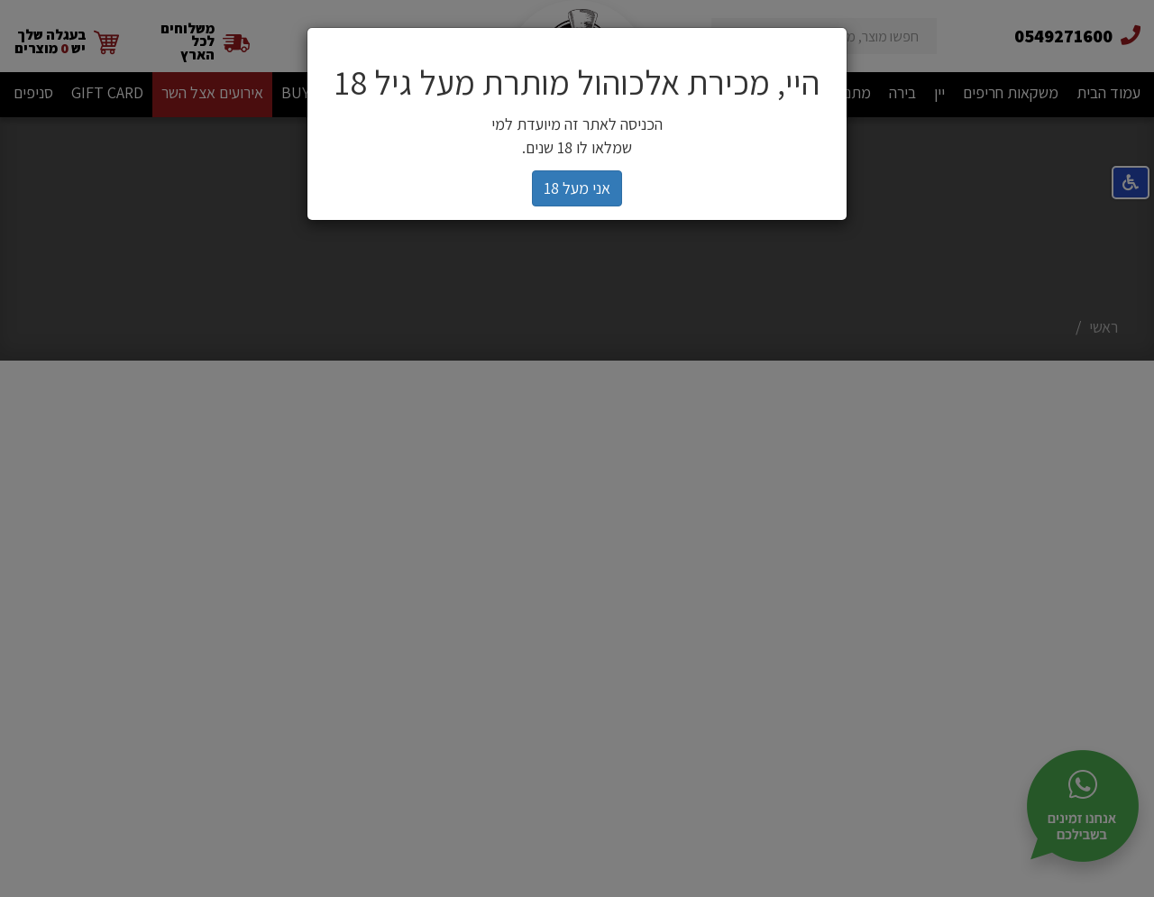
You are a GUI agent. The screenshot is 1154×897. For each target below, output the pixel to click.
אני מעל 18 (577, 188)
